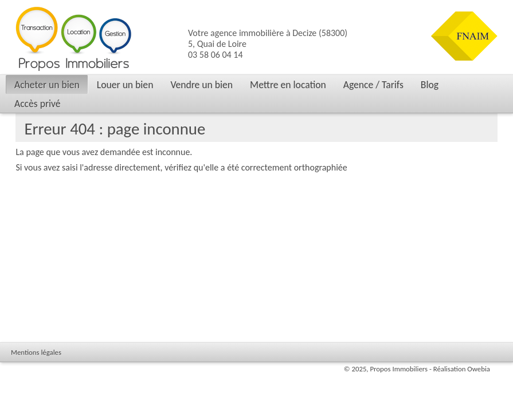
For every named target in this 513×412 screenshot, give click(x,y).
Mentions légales (36, 352)
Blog (429, 84)
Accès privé (37, 103)
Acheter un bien (47, 84)
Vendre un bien (201, 84)
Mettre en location (288, 84)
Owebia (478, 369)
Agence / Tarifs (373, 84)
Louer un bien (125, 84)
